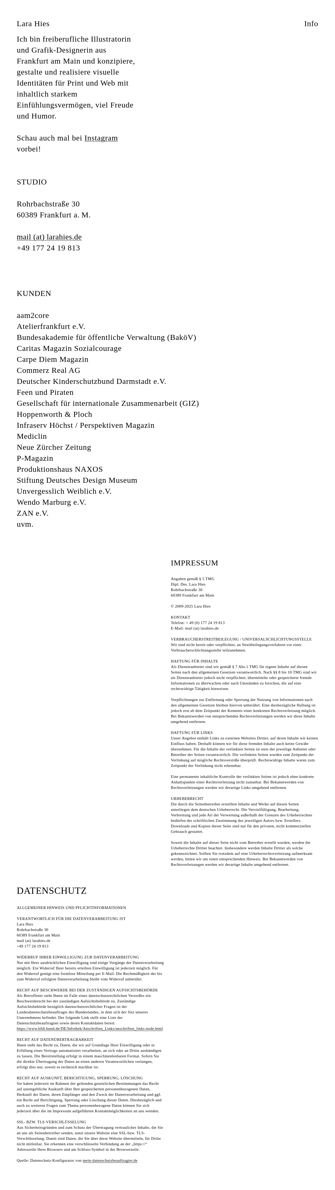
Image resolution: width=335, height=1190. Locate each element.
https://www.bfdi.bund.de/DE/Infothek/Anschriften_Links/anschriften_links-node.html (90, 1028)
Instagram (101, 137)
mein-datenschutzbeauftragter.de (110, 1160)
